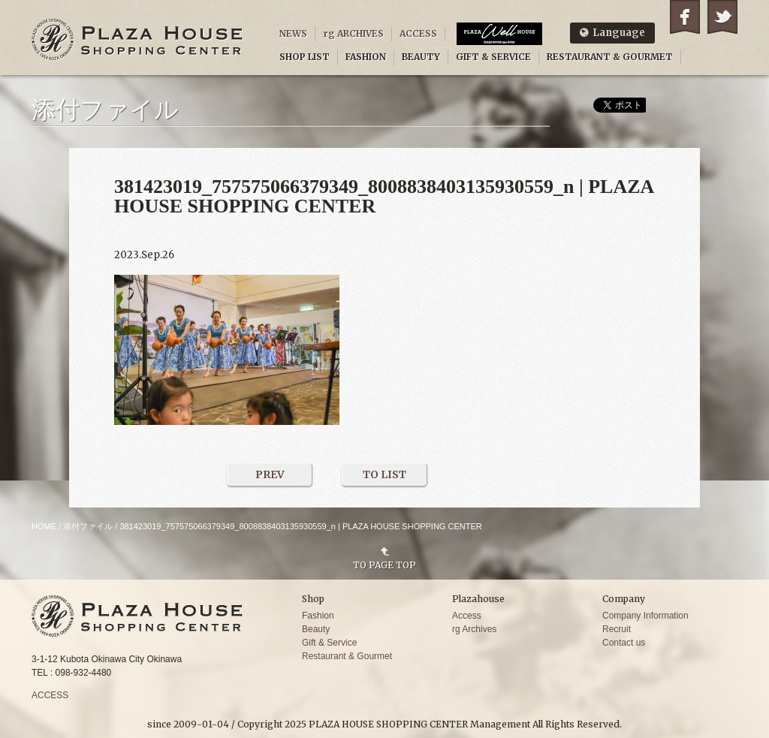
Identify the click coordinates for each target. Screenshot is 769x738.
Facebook (685, 17)
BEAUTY (421, 56)
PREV (270, 474)
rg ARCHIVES (353, 33)
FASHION (365, 56)
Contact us (623, 642)
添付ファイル (88, 526)
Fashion (318, 615)
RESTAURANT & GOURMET (610, 56)
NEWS (293, 33)
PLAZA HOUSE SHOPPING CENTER (137, 39)
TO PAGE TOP (384, 564)
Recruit (616, 629)
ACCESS (418, 33)
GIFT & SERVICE (493, 56)
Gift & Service (329, 642)
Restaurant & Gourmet (347, 656)
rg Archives (474, 629)
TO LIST (384, 474)
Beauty (316, 629)
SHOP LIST (304, 56)
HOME (44, 526)
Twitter (722, 17)
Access (466, 615)
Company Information (645, 615)
